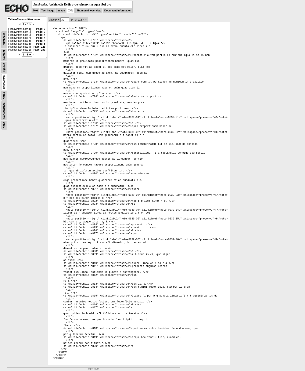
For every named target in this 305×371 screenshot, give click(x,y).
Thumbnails (4, 40)
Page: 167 (39, 49)
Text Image (47, 10)
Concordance (4, 110)
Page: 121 (39, 46)
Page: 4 (40, 34)
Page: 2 (40, 29)
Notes (4, 95)
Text (35, 10)
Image (61, 10)
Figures (4, 67)
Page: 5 (40, 43)
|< (56, 19)
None (4, 125)
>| (86, 19)
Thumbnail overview (89, 10)
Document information (117, 10)
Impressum (93, 369)
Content (4, 55)
